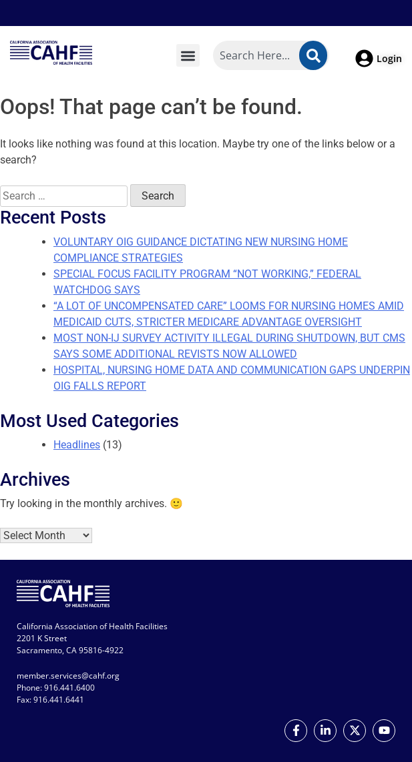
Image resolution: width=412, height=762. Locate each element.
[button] (188, 55)
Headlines (76, 444)
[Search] (313, 55)
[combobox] (271, 55)
